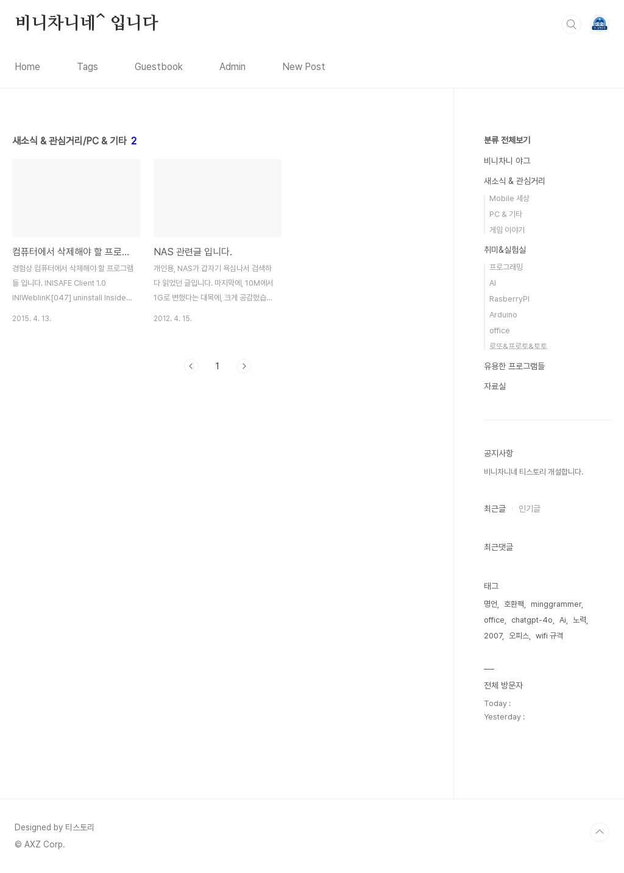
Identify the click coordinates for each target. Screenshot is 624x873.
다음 (243, 366)
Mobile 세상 (509, 198)
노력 (579, 619)
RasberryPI (509, 298)
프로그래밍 (506, 267)
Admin (232, 66)
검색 (571, 24)
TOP (599, 832)
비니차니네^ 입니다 (86, 23)
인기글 (530, 509)
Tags (87, 66)
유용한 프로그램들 (514, 366)
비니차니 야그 (507, 161)
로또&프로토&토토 (518, 346)
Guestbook (159, 66)
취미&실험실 (505, 250)
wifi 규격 (549, 635)
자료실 (495, 386)
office (499, 330)
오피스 (519, 635)
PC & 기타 (505, 214)
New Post (303, 66)
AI (492, 283)
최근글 (495, 509)
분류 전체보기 (507, 140)
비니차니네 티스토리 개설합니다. (533, 471)
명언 (490, 604)
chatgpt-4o (532, 619)
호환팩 (514, 604)
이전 (191, 366)
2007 (493, 635)
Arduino (503, 314)
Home (27, 66)
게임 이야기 (507, 230)
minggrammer (556, 604)
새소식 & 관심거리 (514, 181)
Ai (562, 619)
